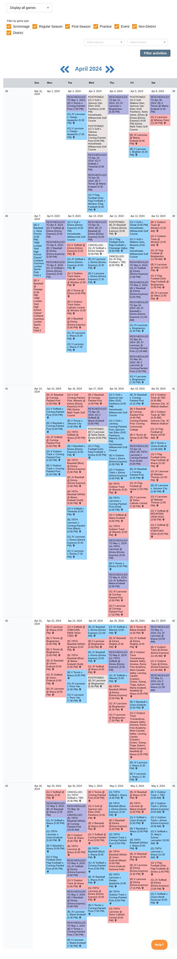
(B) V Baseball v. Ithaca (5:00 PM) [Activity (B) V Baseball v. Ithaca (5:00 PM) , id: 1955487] (55, 848)
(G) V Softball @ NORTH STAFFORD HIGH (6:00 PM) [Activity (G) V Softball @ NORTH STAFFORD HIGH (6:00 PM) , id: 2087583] (160, 531)
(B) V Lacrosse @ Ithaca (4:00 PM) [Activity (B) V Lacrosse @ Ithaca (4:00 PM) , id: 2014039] (54, 629)
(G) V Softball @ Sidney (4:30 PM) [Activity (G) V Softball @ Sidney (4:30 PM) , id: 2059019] (55, 795)
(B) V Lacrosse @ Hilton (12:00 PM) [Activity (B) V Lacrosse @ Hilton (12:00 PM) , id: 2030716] (159, 267)
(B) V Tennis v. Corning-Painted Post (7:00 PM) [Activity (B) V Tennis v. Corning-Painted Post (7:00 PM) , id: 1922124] (97, 909)
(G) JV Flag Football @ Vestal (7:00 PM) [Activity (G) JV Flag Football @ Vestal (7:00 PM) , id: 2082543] (139, 487)
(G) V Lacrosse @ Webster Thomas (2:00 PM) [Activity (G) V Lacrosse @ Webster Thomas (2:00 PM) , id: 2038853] (159, 501)
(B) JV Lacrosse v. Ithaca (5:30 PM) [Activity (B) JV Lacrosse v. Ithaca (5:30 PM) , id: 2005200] (138, 765)
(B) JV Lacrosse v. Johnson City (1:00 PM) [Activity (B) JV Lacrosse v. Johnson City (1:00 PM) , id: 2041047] (159, 488)
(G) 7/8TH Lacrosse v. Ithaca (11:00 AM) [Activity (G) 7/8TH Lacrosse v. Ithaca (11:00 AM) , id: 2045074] (158, 853)
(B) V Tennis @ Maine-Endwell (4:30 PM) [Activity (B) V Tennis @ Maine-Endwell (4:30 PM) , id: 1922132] (138, 629)
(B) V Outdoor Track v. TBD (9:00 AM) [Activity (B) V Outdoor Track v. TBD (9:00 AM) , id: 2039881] (158, 795)
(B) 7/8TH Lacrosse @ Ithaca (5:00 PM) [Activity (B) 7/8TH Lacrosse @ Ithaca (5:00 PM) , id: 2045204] (76, 850)
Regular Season (50, 26)
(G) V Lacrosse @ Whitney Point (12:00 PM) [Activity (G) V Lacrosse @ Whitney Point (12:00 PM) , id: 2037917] (160, 120)
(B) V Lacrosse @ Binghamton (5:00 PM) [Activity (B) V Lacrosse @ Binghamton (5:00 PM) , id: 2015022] (96, 644)
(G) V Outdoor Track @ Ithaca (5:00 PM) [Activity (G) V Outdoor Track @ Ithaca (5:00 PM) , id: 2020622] (75, 883)
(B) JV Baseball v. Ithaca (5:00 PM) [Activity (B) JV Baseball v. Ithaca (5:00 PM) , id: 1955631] (96, 879)
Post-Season (81, 26)
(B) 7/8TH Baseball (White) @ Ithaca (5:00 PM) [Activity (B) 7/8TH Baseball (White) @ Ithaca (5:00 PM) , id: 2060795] (76, 645)
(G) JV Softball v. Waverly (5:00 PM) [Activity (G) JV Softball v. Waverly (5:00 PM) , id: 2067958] (118, 678)
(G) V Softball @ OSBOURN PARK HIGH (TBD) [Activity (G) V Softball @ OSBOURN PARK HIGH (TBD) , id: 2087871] (76, 631)
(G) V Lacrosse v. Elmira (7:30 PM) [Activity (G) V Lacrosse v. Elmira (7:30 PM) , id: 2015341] (75, 554)
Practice (106, 26)
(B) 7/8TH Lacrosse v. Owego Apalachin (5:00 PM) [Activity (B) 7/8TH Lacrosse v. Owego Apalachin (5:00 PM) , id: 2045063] (117, 880)
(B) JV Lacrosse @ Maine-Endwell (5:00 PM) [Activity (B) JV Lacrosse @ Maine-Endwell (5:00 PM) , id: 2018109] (138, 139)
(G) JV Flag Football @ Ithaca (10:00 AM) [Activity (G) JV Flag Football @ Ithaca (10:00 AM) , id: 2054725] (158, 433)
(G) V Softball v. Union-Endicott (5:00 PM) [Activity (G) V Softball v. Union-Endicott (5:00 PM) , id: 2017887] (138, 820)
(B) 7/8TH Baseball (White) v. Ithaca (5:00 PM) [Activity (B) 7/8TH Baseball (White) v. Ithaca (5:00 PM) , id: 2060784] (139, 844)
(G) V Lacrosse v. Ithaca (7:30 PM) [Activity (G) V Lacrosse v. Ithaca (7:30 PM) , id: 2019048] (75, 347)
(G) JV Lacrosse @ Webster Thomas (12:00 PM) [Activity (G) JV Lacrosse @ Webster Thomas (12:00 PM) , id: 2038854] (159, 476)
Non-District (147, 26)
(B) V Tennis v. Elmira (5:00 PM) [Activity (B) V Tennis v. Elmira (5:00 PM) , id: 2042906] (118, 566)
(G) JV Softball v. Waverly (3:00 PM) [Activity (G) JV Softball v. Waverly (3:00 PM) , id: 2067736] (118, 629)
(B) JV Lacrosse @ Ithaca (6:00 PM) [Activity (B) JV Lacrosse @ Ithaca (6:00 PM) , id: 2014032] (55, 691)
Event (125, 26)
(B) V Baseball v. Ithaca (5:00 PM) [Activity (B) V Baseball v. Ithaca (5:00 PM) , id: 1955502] (139, 831)
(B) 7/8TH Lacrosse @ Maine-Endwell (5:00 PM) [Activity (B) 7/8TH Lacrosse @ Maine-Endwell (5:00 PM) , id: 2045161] (138, 808)
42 (6, 620)
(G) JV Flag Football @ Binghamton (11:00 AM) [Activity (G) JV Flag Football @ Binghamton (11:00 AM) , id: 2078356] (158, 255)
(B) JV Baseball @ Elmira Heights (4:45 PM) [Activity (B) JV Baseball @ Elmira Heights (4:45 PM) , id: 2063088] (117, 642)
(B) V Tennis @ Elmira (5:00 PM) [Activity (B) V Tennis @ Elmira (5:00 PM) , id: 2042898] (76, 293)
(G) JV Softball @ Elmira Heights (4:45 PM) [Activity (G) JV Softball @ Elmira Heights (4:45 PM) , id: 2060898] (138, 642)
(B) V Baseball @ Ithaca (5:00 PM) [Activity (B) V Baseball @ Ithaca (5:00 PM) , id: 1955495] (96, 826)
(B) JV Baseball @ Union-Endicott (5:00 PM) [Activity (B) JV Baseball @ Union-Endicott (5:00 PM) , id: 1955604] (54, 665)
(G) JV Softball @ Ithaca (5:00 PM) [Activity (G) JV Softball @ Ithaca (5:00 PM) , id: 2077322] (96, 669)
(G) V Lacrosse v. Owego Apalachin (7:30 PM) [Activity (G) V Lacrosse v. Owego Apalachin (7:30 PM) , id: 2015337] (75, 133)
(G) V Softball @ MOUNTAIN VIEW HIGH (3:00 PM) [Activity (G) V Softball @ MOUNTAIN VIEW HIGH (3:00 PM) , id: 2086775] (160, 515)
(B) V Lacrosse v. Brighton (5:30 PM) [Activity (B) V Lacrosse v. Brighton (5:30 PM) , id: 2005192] (139, 152)
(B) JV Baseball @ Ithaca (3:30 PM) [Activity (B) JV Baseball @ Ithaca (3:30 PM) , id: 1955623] (138, 795)
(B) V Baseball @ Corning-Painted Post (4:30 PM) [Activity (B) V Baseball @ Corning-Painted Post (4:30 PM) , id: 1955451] (96, 399)
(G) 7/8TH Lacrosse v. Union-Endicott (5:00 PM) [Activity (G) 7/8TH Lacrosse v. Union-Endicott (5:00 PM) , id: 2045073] (54, 836)
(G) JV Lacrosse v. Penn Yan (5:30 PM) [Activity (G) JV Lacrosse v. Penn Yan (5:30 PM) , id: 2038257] (76, 686)
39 (6, 91)
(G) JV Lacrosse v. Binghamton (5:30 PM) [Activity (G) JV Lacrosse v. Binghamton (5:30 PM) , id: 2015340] (139, 328)
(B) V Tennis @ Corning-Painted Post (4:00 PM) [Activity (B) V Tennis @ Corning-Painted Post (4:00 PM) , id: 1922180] (97, 796)
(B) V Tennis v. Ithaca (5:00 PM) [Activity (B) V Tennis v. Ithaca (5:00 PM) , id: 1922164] (76, 675)
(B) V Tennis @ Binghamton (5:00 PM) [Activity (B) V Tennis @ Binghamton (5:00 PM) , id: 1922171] (54, 652)
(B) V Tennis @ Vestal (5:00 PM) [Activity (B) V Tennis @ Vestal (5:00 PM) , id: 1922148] (139, 437)
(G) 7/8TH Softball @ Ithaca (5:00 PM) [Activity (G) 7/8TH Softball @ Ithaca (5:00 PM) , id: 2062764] (76, 436)
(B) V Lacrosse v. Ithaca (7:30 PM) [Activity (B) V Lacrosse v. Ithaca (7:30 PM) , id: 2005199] (138, 776)
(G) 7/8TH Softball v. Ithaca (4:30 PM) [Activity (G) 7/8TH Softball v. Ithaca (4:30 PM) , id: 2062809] (118, 795)
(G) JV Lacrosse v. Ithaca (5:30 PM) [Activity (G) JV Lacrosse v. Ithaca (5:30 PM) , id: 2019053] (76, 335)
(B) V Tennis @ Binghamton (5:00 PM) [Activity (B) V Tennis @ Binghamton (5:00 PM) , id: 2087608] (54, 641)
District (18, 33)
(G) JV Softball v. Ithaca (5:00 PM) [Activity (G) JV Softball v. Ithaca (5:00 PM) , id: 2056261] (55, 823)
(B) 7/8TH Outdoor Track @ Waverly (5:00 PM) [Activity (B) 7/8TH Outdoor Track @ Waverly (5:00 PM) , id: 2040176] (118, 488)
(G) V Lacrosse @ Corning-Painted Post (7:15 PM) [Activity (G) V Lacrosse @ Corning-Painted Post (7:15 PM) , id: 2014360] (117, 610)
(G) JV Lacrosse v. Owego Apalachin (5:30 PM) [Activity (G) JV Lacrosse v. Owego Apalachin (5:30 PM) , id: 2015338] (76, 118)
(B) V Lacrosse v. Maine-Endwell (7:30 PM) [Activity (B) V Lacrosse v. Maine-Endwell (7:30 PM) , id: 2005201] (76, 942)
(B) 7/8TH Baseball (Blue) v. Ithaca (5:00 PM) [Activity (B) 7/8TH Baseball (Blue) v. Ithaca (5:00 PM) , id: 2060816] (96, 853)
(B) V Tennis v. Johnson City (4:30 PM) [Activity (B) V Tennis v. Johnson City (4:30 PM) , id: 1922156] (75, 423)
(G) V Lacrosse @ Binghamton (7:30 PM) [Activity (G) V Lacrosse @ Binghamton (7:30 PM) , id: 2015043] (117, 717)
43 (6, 785)
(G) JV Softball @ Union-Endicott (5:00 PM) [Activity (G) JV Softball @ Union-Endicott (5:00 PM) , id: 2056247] (54, 679)
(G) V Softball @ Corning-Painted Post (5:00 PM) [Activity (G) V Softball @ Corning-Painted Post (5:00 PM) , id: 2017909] (97, 838)
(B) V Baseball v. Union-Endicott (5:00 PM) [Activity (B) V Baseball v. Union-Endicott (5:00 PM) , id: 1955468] (139, 704)
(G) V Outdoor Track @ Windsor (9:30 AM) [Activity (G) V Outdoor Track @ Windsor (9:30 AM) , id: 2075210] (158, 240)
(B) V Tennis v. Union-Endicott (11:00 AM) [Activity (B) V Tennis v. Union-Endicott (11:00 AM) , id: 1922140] (159, 446)
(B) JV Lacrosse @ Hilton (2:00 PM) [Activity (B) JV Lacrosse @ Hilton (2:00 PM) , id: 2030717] (159, 295)
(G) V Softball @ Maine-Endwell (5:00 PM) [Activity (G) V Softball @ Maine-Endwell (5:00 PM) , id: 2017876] (118, 517)
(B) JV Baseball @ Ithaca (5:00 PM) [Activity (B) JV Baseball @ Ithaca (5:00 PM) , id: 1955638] (138, 856)
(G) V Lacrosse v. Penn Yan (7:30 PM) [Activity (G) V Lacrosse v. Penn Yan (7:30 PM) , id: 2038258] (75, 697)
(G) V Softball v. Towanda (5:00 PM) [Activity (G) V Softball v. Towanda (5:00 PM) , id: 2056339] (75, 511)
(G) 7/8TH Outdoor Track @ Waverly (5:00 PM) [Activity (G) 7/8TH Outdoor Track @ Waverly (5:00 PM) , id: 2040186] (118, 530)
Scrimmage (21, 26)
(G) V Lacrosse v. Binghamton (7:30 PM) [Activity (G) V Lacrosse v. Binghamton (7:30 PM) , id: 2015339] (138, 379)
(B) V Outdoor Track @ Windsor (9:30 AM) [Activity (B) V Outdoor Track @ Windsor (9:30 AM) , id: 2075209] (158, 226)
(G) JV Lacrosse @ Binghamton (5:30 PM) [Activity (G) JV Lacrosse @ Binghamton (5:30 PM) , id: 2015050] (118, 706)
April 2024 (89, 69)
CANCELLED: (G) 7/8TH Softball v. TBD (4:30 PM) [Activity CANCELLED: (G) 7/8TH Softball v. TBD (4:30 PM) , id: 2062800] (75, 796)
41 (6, 388)
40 (6, 216)
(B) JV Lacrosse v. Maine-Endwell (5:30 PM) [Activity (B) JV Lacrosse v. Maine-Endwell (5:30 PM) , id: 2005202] (76, 914)
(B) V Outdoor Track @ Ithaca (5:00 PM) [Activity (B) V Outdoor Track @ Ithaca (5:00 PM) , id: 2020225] (75, 838)
